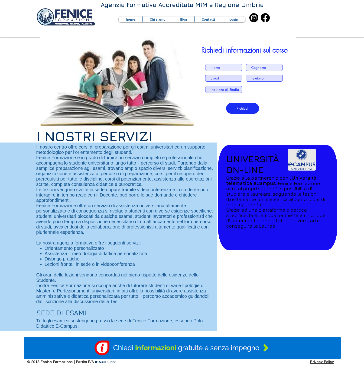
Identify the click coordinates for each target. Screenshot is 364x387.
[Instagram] (253, 17)
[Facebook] (265, 17)
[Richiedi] (242, 108)
